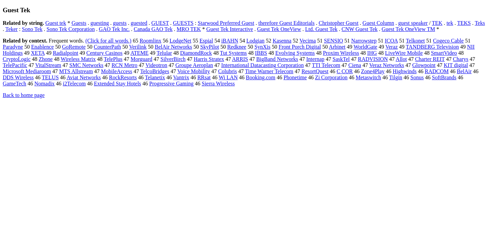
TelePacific (15, 65)
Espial (206, 41)
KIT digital (456, 65)
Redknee (236, 47)
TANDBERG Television (432, 47)
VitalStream (48, 65)
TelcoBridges (154, 71)
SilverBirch (173, 59)
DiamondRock (196, 53)
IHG (372, 53)
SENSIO (333, 41)
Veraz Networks (386, 65)
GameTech (14, 83)
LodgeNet (180, 41)
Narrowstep (364, 41)
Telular (164, 53)
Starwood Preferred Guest (226, 23)
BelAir (464, 71)
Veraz (391, 47)
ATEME (139, 53)
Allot (401, 59)
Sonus (417, 77)
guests (120, 23)
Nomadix (44, 83)
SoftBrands (444, 77)
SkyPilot (209, 47)
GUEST (160, 23)
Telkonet (415, 41)
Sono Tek (32, 29)
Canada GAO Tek (153, 29)
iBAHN (229, 41)
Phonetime (295, 77)
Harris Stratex (209, 59)
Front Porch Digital (300, 47)
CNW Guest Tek (360, 29)
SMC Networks (86, 65)
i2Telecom (74, 83)
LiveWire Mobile (404, 53)
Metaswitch (368, 77)
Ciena (354, 65)
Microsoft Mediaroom (27, 71)
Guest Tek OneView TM (408, 29)
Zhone (46, 59)
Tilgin (396, 77)
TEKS (464, 23)
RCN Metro (124, 65)
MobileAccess (116, 71)
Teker (11, 29)
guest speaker (413, 23)
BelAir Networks (173, 47)
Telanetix (155, 77)
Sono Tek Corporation (71, 29)
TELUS (50, 77)
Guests (78, 23)
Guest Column (378, 23)
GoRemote (73, 47)
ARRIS (240, 59)
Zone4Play (373, 71)
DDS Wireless (18, 77)
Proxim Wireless (341, 53)
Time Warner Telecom (269, 71)
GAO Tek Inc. (114, 29)
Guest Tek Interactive (229, 29)
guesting (100, 23)
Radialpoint (65, 53)
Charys (460, 59)
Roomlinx (150, 41)
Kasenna (282, 41)
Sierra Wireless (218, 83)
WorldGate (365, 47)
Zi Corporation (331, 77)
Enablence (42, 47)
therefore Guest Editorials (286, 23)
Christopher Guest (338, 23)
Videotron (156, 65)
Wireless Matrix (78, 59)
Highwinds (404, 71)
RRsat (204, 77)
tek (449, 23)
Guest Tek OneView (279, 29)
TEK (437, 23)
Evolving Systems (295, 53)
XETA (38, 53)
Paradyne (13, 47)
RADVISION (373, 59)
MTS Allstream (76, 71)
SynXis (263, 47)
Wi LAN (228, 77)
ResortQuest (314, 71)
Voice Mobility (193, 71)
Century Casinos (104, 53)
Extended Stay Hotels (117, 83)
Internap (315, 59)
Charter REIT (430, 59)
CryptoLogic (17, 59)
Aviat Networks (84, 77)
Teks (480, 23)
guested (139, 23)
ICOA (391, 41)
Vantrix (181, 77)
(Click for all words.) (108, 41)
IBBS (261, 53)
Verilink (138, 47)
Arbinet (337, 47)
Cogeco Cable (448, 41)
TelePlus (113, 59)
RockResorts (123, 77)
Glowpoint (424, 65)
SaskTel (340, 59)
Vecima (307, 41)
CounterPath (107, 47)
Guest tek (55, 23)
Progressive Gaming (171, 83)
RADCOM (436, 71)
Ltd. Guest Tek (321, 29)
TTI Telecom (326, 65)
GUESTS (183, 23)
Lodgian (255, 41)
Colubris (227, 71)
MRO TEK (189, 29)
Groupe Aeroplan (194, 65)
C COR (345, 71)
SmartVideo (444, 53)
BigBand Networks (277, 59)
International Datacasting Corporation (262, 65)
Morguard (141, 59)
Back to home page (24, 95)
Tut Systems (233, 53)
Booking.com (261, 77)
